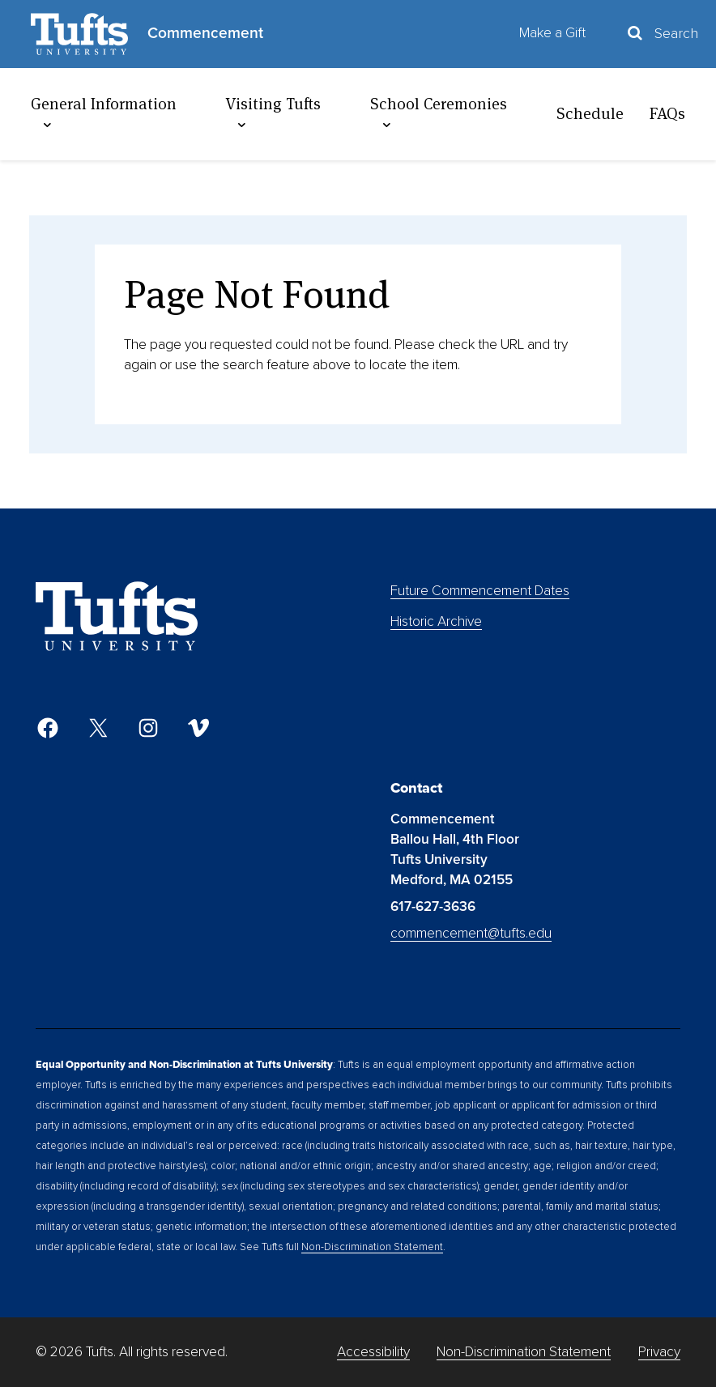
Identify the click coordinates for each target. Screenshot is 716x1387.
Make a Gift (552, 32)
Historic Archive (436, 621)
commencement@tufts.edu (471, 933)
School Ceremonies (438, 113)
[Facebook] (48, 728)
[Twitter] (98, 728)
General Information (104, 113)
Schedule (590, 113)
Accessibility (373, 1351)
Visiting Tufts (273, 113)
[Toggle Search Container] (661, 33)
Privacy (659, 1351)
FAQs (667, 113)
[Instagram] (148, 728)
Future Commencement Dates (479, 590)
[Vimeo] (198, 728)
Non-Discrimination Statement (372, 1246)
